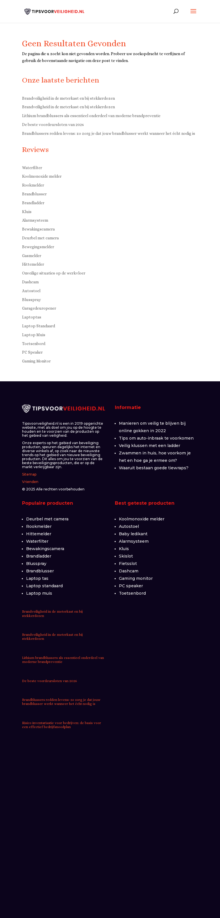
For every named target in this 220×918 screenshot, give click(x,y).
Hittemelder (33, 264)
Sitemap (29, 474)
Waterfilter (32, 167)
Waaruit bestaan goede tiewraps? (153, 467)
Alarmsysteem (35, 220)
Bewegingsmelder (38, 246)
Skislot (126, 556)
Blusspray (31, 299)
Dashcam (30, 282)
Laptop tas (37, 578)
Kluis (27, 211)
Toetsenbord (33, 343)
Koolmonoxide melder (42, 176)
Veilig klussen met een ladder (149, 445)
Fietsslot (128, 563)
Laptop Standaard (38, 326)
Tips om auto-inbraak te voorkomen (156, 438)
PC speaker (131, 585)
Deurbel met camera (40, 238)
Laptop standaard (44, 585)
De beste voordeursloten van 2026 (53, 124)
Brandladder (33, 203)
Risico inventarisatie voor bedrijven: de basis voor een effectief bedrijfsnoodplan (61, 725)
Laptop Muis (33, 334)
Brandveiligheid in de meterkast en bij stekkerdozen (68, 98)
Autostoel (31, 290)
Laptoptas (31, 317)
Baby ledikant (133, 533)
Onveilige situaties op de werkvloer (53, 273)
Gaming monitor (136, 578)
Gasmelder (31, 255)
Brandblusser (34, 194)
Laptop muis (39, 593)
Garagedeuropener (39, 308)
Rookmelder (33, 185)
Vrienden (30, 482)
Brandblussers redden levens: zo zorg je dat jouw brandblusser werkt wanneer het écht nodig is (108, 133)
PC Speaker (32, 352)
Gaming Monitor (36, 361)
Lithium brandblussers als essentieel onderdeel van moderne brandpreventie (91, 115)
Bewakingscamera (38, 229)
